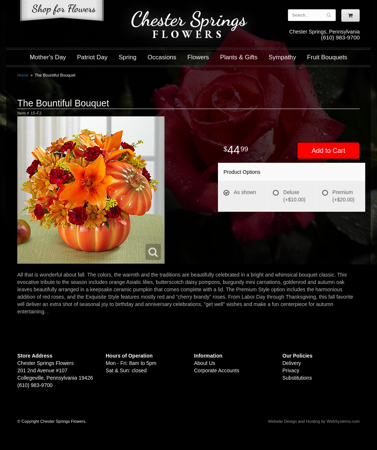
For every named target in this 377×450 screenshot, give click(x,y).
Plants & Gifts (239, 57)
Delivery (291, 363)
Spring (128, 57)
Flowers (198, 57)
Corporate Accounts (216, 370)
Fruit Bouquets (327, 57)
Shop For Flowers (61, 12)
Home (22, 75)
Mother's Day (48, 57)
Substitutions (297, 378)
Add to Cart (328, 150)
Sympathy (282, 57)
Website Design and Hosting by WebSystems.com (314, 421)
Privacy (290, 370)
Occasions (162, 57)
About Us (204, 363)
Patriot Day (92, 57)
